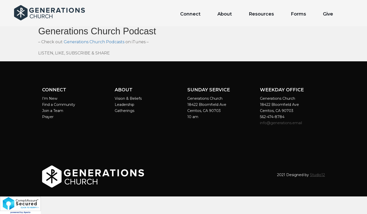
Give (328, 14)
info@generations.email (281, 123)
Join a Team (52, 110)
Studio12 (317, 175)
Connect (190, 14)
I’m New (49, 98)
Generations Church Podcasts (94, 41)
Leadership (124, 104)
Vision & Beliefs (128, 98)
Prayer (48, 117)
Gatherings (124, 110)
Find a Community (58, 104)
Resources (261, 14)
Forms (298, 14)
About (224, 14)
